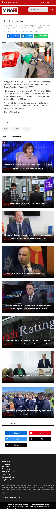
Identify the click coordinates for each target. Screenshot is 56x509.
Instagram (13, 445)
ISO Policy (6, 474)
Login (52, 2)
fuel (5, 129)
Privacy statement (8, 472)
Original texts (7, 480)
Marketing (5, 466)
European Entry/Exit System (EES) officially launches (28, 203)
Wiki (36, 439)
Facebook (13, 433)
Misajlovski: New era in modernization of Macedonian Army (28, 273)
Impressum (6, 464)
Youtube (37, 433)
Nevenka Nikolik (15, 32)
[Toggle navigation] (51, 9)
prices (16, 129)
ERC (26, 129)
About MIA (6, 461)
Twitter (13, 439)
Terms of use (7, 469)
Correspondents (8, 477)
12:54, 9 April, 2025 (31, 32)
